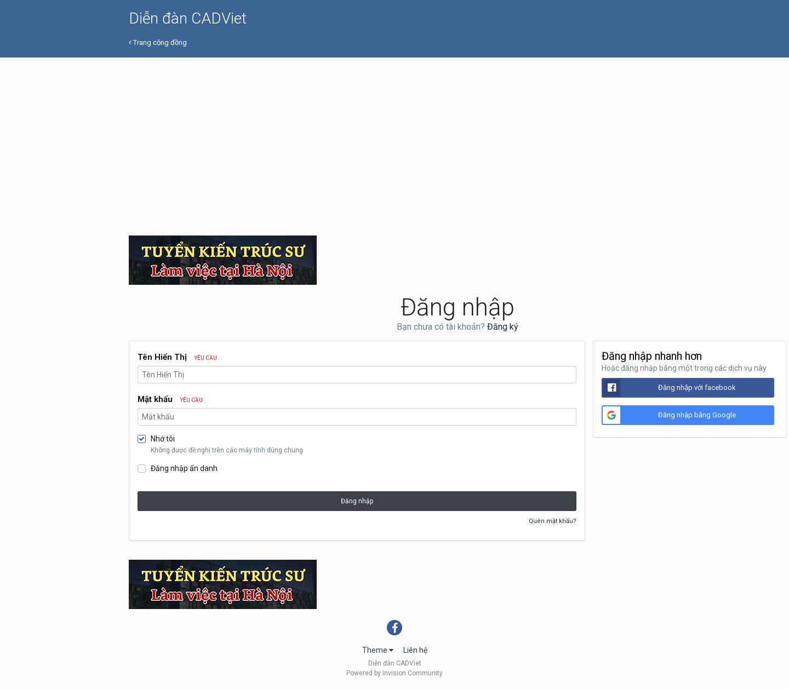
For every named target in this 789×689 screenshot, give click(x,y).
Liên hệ (415, 650)
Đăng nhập (357, 501)
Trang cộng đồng (158, 42)
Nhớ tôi (163, 438)
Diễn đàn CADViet (188, 18)
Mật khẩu (170, 399)
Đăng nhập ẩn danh (184, 468)
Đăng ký (502, 326)
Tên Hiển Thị (177, 357)
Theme (377, 650)
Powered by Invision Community (394, 673)
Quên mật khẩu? (552, 521)
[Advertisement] (457, 142)
